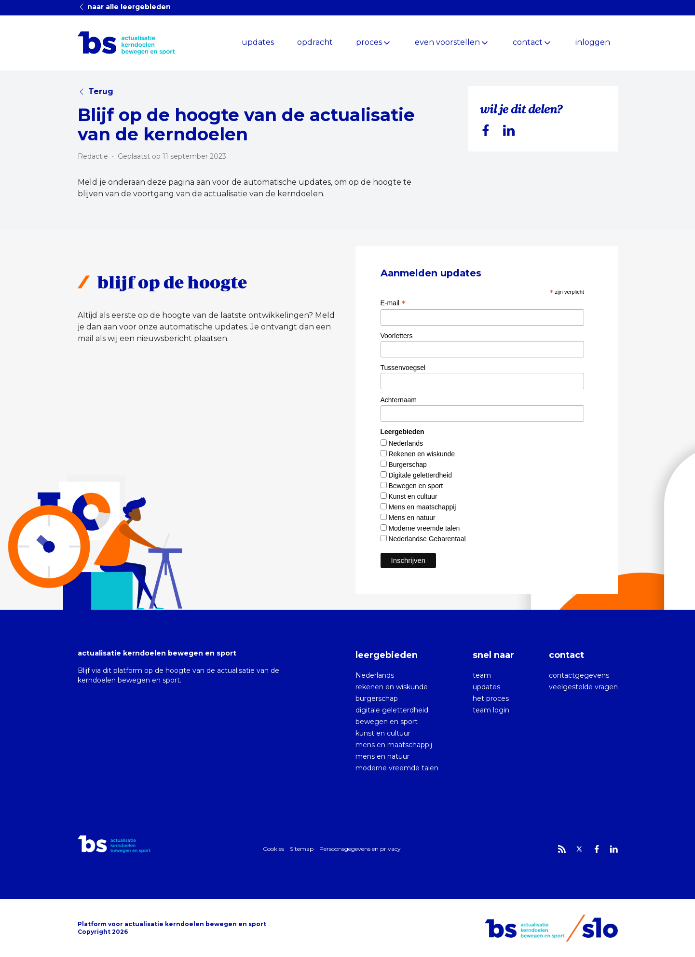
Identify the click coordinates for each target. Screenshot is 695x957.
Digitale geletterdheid (420, 475)
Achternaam (399, 400)
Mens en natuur (411, 517)
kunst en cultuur (382, 733)
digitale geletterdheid (391, 710)
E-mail (393, 303)
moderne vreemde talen (396, 768)
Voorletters (397, 336)
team (482, 675)
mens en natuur (382, 756)
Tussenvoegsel (403, 367)
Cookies (273, 848)
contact (528, 42)
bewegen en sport (386, 721)
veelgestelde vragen (583, 687)
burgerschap (376, 698)
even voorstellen (447, 42)
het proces (491, 698)
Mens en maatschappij (422, 507)
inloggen (592, 42)
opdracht (315, 42)
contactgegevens (579, 675)
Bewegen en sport (415, 486)
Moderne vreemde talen (424, 528)
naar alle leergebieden (124, 6)
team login (491, 710)
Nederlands (405, 443)
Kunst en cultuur (412, 496)
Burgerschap (407, 464)
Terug (95, 91)
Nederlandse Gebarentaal (426, 539)
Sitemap (301, 848)
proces (369, 42)
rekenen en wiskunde (391, 687)
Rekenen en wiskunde (421, 454)
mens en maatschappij (393, 744)
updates (258, 42)
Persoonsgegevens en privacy (360, 848)
